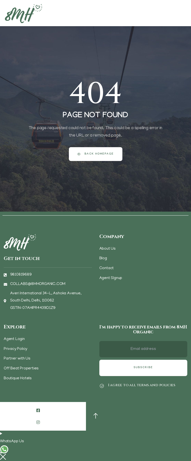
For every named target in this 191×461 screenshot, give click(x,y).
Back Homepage (96, 154)
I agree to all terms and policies (141, 385)
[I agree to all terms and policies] (101, 385)
